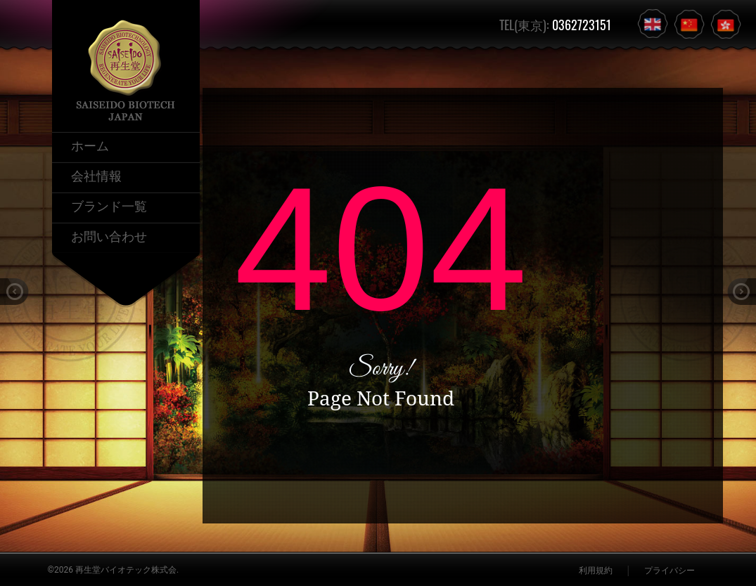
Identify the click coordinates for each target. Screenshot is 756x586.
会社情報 (96, 175)
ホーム (90, 145)
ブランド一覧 (109, 205)
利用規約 (596, 570)
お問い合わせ (109, 235)
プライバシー (669, 570)
